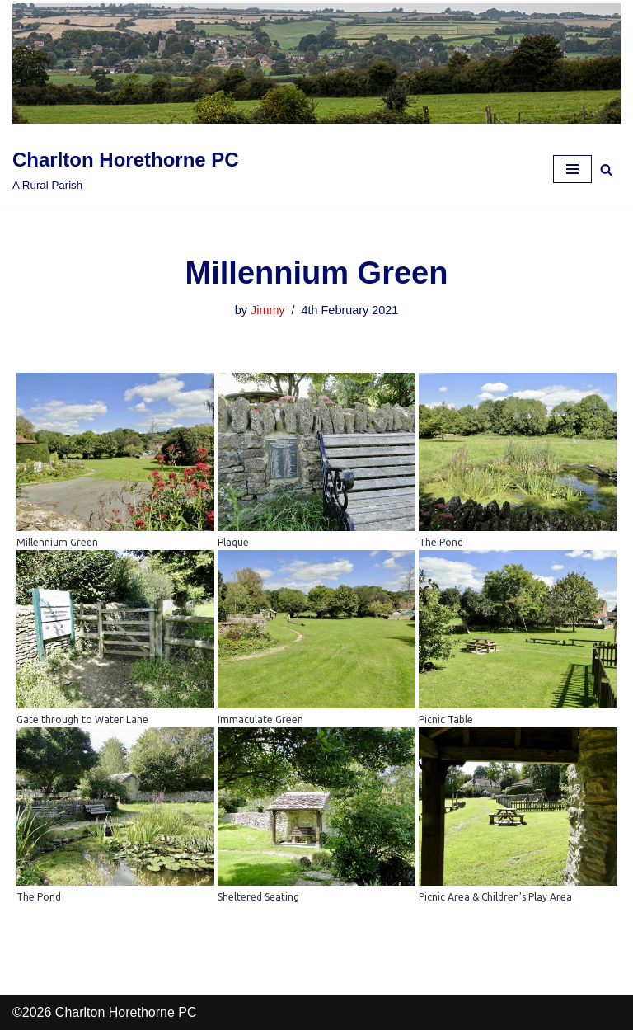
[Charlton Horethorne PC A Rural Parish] (125, 169)
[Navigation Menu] (572, 169)
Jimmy (268, 310)
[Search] (606, 169)
